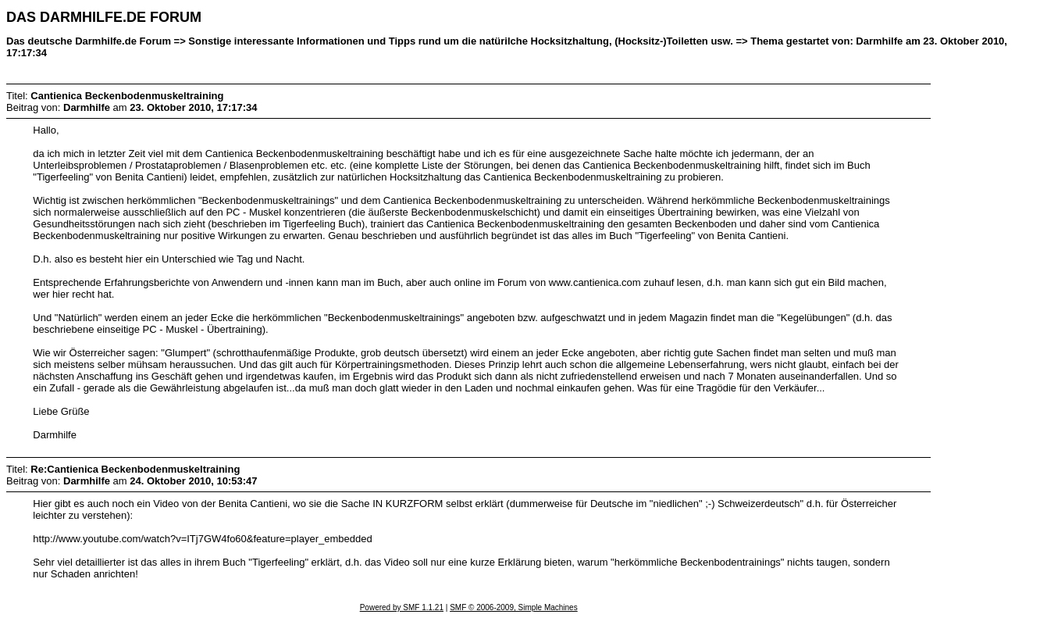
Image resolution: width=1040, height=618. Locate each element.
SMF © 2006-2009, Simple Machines (514, 607)
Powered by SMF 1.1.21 (401, 607)
